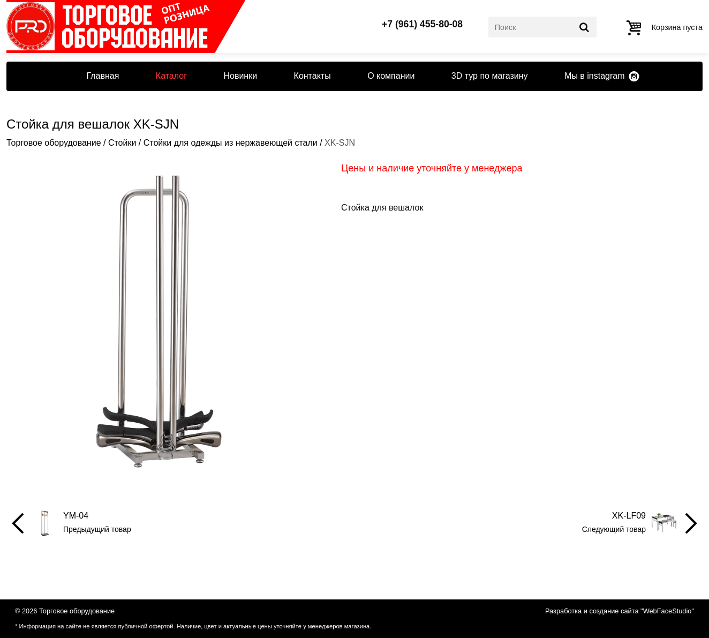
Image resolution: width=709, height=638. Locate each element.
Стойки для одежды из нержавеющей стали (231, 142)
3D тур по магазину (489, 75)
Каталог (171, 75)
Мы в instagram (594, 75)
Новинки (240, 75)
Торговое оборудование (53, 142)
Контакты (312, 75)
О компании (390, 75)
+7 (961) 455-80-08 (422, 24)
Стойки (122, 142)
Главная (102, 75)
